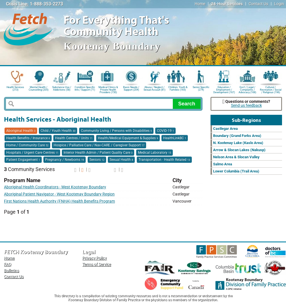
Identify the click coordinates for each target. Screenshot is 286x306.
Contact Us (258, 3)
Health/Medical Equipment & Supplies (128, 138)
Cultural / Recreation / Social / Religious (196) (270, 89)
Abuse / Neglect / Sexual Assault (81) (154, 88)
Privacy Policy (94, 258)
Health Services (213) (15, 88)
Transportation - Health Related (164, 160)
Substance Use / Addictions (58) (61, 88)
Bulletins (11, 270)
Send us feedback (246, 105)
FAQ (7, 264)
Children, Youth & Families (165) (178, 88)
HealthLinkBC (174, 138)
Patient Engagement (23, 160)
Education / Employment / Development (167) (224, 89)
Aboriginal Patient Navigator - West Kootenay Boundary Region (59, 194)
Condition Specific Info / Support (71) (85, 88)
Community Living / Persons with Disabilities (116, 131)
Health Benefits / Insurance (28, 138)
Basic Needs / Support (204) (131, 88)
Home (200, 3)
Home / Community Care (27, 145)
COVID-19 (165, 131)
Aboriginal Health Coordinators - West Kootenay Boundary (55, 187)
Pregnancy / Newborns (64, 160)
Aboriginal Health (20, 131)
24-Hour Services (227, 3)
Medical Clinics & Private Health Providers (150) (108, 89)
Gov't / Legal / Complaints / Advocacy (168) (247, 89)
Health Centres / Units (73, 138)
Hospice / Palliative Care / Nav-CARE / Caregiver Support (99, 145)
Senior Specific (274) (201, 88)
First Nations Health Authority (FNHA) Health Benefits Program (59, 201)
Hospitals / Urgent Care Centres (32, 153)
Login (279, 3)
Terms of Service (96, 264)
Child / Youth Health (58, 131)
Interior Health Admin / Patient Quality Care (98, 153)
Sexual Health (121, 160)
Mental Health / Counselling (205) (39, 88)
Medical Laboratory (154, 153)
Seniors (96, 160)
